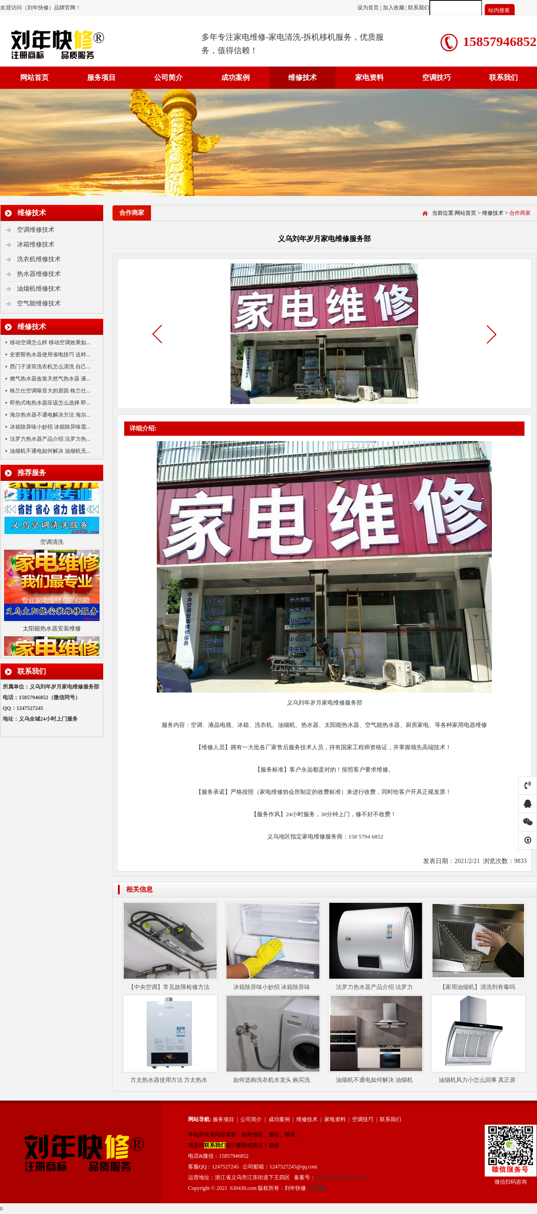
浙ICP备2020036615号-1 (343, 1177)
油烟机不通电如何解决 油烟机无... (50, 451)
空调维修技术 (36, 229)
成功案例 (235, 77)
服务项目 (101, 77)
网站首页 (34, 77)
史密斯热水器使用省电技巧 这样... (50, 354)
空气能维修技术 (39, 303)
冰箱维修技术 (36, 244)
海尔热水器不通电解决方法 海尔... (50, 415)
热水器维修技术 (39, 274)
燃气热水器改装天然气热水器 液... (50, 378)
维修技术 (302, 77)
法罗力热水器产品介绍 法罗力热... (50, 439)
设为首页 (368, 7)
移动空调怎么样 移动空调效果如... (50, 342)
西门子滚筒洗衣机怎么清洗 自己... (50, 366)
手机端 (317, 1188)
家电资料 (369, 77)
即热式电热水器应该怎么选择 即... (50, 403)
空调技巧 (436, 77)
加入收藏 (393, 7)
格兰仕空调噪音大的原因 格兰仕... (50, 391)
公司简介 (168, 77)
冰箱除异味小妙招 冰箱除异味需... (50, 427)
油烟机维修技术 (39, 288)
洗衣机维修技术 (39, 259)
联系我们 (418, 7)
